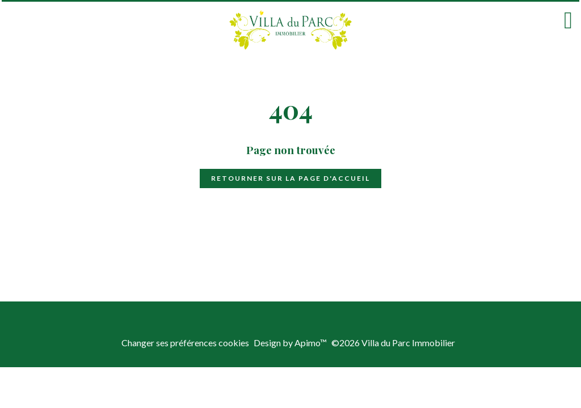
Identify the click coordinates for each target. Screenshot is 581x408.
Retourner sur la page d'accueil (290, 178)
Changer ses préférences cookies (185, 342)
